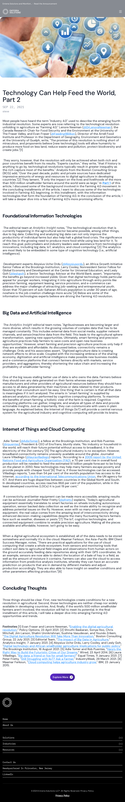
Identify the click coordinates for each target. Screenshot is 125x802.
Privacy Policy (62, 795)
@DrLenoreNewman (97, 127)
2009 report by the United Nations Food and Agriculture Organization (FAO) (62, 458)
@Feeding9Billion (63, 134)
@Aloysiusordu (72, 264)
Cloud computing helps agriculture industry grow (62, 662)
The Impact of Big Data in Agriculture (82, 639)
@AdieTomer (29, 441)
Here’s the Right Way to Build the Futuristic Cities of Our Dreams (62, 650)
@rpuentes (11, 444)
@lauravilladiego (37, 457)
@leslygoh (17, 274)
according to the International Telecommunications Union (55, 476)
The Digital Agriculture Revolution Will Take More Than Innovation (49, 636)
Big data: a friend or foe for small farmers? (47, 656)
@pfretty (66, 500)
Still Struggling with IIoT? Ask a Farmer (47, 659)
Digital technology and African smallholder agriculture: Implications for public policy (62, 646)
